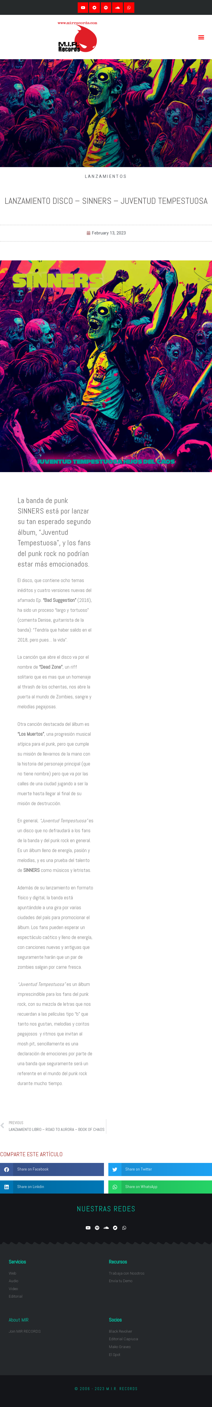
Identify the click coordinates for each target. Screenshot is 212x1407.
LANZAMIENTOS (106, 176)
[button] (201, 37)
